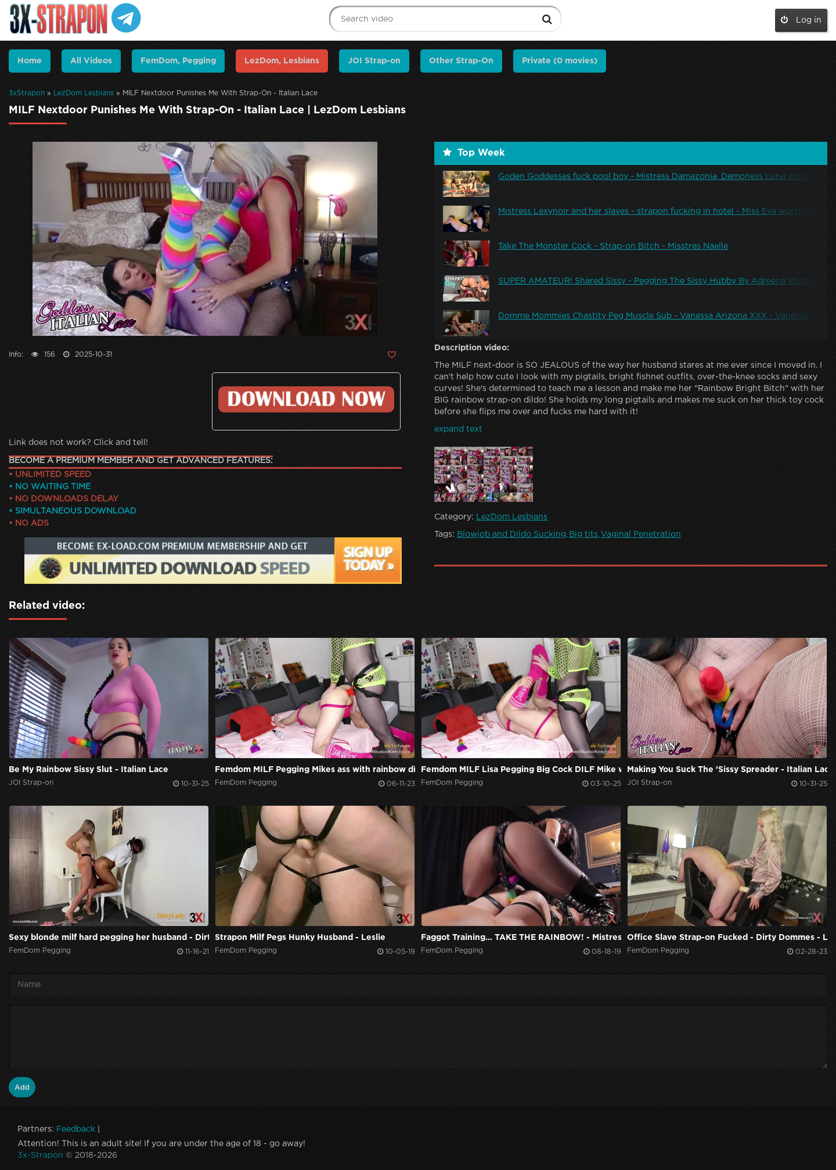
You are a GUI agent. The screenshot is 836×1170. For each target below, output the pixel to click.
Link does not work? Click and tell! (78, 442)
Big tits (583, 534)
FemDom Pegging (246, 783)
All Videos (91, 61)
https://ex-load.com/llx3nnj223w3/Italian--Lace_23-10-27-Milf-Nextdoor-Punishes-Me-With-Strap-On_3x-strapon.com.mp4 (306, 399)
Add (22, 1087)
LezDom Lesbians (83, 93)
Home (29, 61)
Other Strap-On (461, 61)
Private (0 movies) (559, 61)
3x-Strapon (40, 1155)
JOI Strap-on (374, 61)
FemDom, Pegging (178, 61)
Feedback (75, 1129)
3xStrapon (27, 93)
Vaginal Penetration (641, 534)
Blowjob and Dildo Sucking (511, 534)
